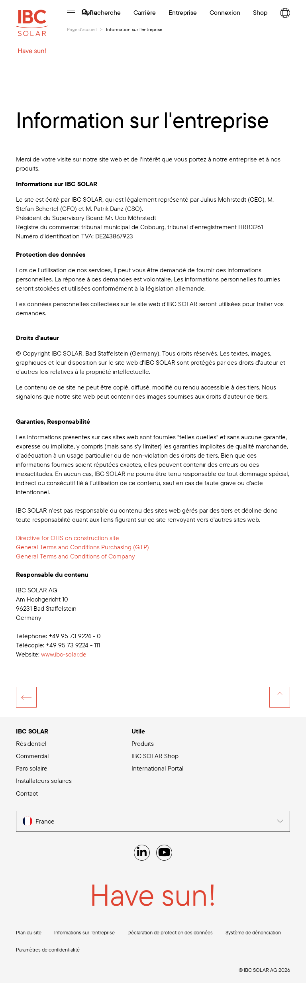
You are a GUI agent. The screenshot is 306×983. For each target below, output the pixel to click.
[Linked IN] (142, 853)
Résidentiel (31, 743)
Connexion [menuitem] (225, 12)
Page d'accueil (82, 29)
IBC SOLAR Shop (154, 756)
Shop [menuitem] (260, 12)
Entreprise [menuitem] (183, 12)
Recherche (101, 12)
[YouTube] (164, 853)
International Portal (157, 768)
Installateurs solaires (44, 780)
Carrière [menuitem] (144, 12)
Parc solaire (31, 768)
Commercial (32, 756)
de (63, 654)
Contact (27, 793)
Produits (142, 743)
